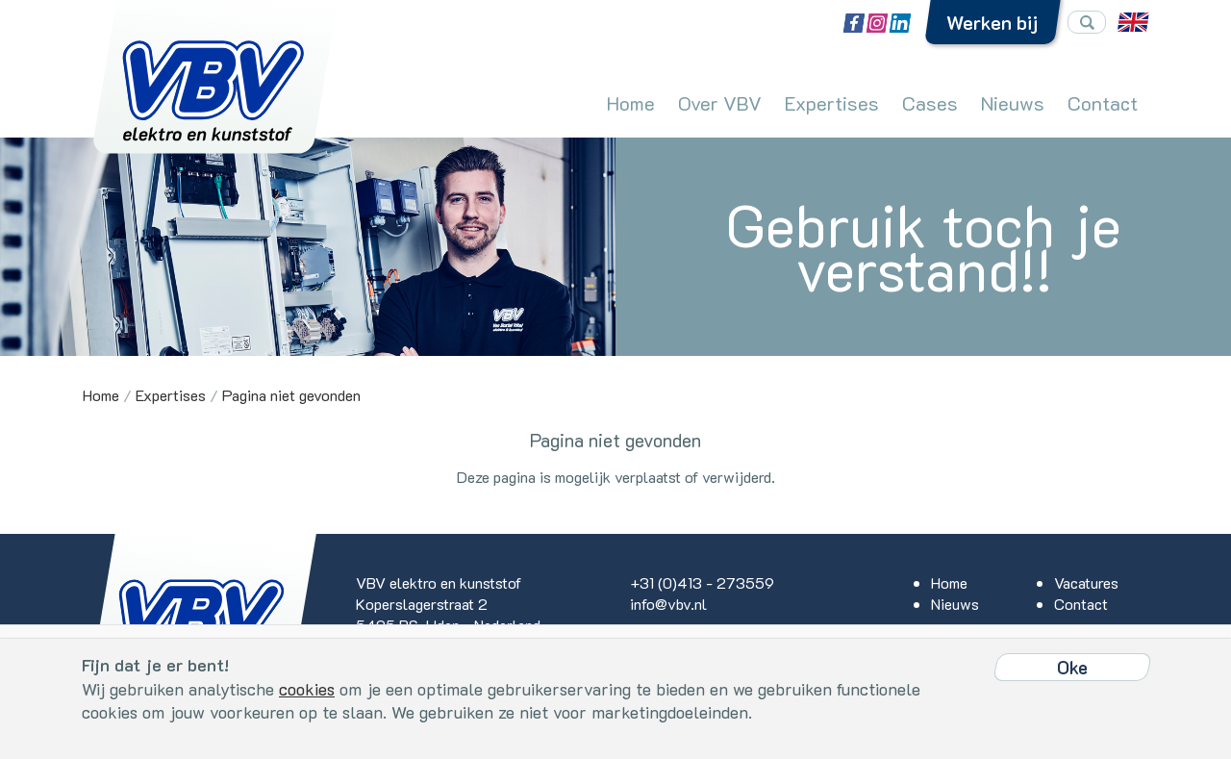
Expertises (832, 102)
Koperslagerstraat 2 (422, 604)
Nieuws (1012, 102)
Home (631, 102)
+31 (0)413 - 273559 (702, 582)
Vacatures (1086, 582)
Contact (1103, 102)
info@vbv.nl (668, 604)
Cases (930, 102)
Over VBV (720, 102)
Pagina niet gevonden (291, 395)
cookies (307, 688)
